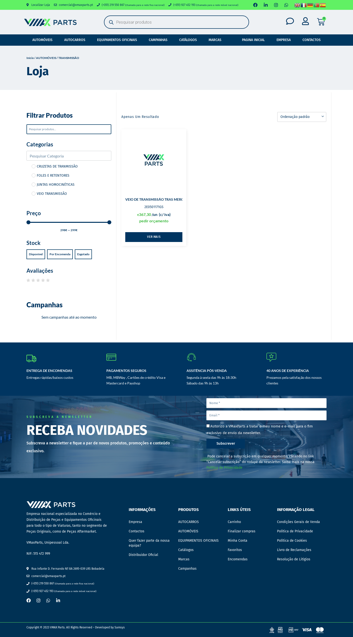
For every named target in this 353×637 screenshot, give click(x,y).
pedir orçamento (153, 220)
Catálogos (188, 40)
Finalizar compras (241, 531)
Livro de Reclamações (294, 550)
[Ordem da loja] (301, 117)
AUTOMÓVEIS (42, 40)
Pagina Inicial (253, 40)
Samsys (119, 627)
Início (30, 58)
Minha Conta (237, 540)
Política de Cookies (292, 540)
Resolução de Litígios (293, 559)
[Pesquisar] (68, 129)
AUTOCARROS (74, 40)
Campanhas (158, 40)
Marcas (215, 40)
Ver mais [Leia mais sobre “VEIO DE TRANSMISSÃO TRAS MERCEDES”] (154, 237)
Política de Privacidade (224, 468)
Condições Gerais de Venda (298, 522)
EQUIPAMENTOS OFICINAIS (117, 40)
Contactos (312, 40)
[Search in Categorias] (68, 156)
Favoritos (235, 550)
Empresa (284, 40)
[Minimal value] (68, 222)
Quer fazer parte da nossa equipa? (149, 543)
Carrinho (234, 522)
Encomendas (238, 559)
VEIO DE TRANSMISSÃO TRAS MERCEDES (158, 199)
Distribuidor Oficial (143, 555)
